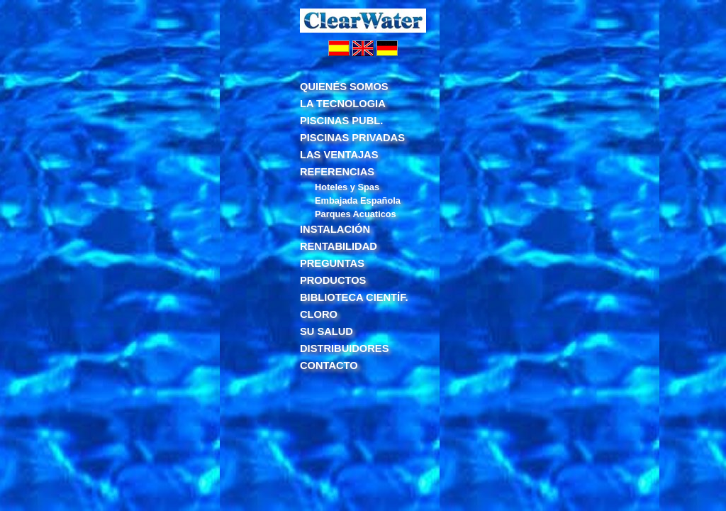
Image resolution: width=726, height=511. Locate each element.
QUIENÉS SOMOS (344, 86)
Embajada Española (358, 200)
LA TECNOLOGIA (343, 103)
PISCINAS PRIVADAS (352, 137)
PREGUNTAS (332, 263)
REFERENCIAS (337, 171)
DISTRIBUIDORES (344, 348)
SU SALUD (326, 331)
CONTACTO (329, 365)
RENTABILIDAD (338, 246)
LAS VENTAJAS (339, 154)
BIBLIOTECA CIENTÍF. (354, 297)
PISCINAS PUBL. (341, 120)
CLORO (318, 314)
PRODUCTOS (333, 280)
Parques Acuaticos (355, 214)
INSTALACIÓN (335, 229)
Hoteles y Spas (347, 187)
